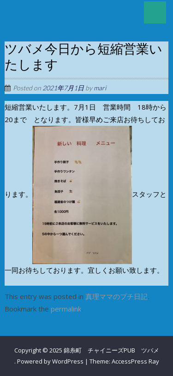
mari (100, 88)
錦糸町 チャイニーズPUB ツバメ (111, 350)
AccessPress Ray (135, 361)
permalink (66, 308)
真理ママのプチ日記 (116, 296)
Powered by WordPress (50, 361)
